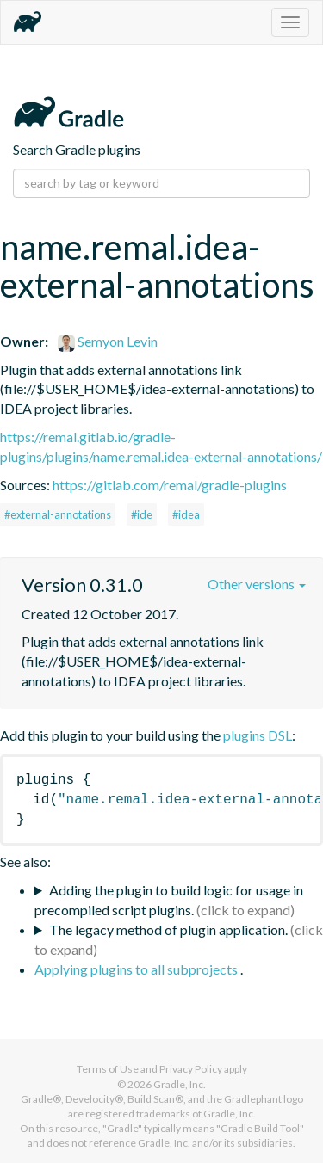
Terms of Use (108, 1068)
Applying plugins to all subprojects (137, 969)
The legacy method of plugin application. (168, 929)
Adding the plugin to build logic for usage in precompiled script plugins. (168, 900)
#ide (141, 514)
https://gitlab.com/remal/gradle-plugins (170, 485)
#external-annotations (57, 514)
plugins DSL (257, 735)
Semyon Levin (108, 341)
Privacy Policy (190, 1068)
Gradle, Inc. (179, 1084)
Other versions (257, 583)
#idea (186, 514)
